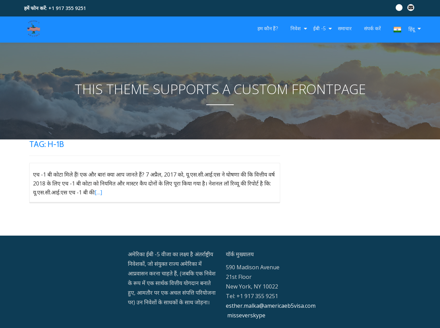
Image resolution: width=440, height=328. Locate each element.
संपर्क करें (372, 28)
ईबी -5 (319, 28)
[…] (98, 192)
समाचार (345, 28)
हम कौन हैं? (267, 28)
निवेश (295, 28)
